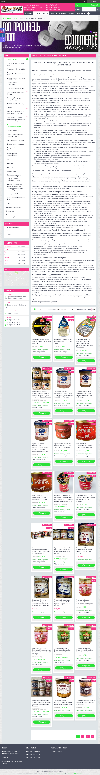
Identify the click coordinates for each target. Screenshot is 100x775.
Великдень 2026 (12, 194)
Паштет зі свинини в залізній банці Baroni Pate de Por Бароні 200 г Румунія (85, 498)
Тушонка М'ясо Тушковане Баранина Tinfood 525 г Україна (84, 445)
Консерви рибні (12, 130)
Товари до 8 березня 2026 (16, 69)
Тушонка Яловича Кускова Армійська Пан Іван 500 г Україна (62, 650)
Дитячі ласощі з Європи (15, 140)
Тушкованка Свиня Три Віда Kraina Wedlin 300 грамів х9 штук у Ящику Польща (63, 550)
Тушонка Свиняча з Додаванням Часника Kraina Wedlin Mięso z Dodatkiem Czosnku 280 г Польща (40, 447)
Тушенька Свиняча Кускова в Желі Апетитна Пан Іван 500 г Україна (85, 602)
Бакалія (9, 107)
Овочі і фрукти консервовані (12, 154)
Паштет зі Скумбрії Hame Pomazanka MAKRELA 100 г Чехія (63, 341)
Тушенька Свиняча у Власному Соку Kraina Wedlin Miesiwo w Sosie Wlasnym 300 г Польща (40, 602)
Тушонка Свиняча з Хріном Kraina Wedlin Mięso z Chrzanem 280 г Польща (84, 394)
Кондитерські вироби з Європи (15, 93)
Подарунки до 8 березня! (16, 79)
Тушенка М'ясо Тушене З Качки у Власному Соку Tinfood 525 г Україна (63, 445)
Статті (8, 203)
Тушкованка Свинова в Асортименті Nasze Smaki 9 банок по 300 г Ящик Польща (41, 703)
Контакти (81, 13)
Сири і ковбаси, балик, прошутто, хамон (15, 135)
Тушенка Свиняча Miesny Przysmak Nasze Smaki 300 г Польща (85, 702)
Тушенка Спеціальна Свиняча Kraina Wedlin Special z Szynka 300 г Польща (62, 602)
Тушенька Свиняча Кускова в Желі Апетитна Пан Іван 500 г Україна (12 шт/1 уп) (41, 651)
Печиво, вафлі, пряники (15, 144)
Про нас (72, 13)
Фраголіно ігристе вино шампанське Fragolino (15, 112)
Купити (43, 357)
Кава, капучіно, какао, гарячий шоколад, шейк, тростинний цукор (16, 119)
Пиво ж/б (10, 163)
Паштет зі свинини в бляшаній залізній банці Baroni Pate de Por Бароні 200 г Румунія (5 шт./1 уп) (63, 498)
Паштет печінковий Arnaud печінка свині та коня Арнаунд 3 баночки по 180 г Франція (41, 550)
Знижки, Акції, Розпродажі (12, 83)
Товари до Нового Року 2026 (15, 64)
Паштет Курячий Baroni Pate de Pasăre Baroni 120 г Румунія (41, 341)
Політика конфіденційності (12, 216)
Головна (28, 13)
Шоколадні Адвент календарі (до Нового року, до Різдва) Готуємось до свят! (15, 177)
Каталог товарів (41, 13)
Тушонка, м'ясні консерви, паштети (14, 126)
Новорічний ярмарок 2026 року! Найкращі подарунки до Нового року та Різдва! (15, 187)
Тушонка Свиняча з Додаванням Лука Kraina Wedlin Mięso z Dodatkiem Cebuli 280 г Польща (63, 394)
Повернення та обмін (13, 207)
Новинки (62, 13)
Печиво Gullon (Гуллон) (15, 104)
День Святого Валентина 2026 (16, 198)
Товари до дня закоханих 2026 (16, 74)
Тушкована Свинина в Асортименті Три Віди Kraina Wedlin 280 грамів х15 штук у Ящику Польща (41, 394)
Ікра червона (11, 171)
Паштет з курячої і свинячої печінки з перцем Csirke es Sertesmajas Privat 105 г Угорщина (84, 343)
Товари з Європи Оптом (15, 88)
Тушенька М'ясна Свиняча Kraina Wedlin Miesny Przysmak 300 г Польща (84, 550)
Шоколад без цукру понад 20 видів (14, 99)
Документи (10, 211)
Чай (8, 159)
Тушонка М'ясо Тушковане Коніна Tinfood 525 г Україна (39, 497)
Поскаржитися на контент (57, 773)
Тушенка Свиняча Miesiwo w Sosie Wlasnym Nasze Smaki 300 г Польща (63, 702)
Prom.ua (60, 771)
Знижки (53, 13)
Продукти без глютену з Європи (16, 149)
